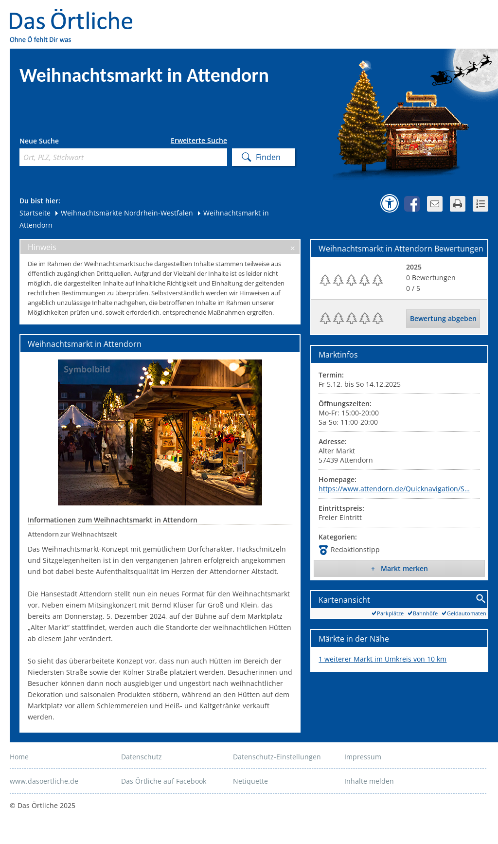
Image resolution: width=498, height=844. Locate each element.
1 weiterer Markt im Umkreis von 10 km (382, 659)
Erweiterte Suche (199, 140)
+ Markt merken (399, 568)
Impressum (362, 756)
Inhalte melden (369, 781)
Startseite (35, 212)
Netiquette (250, 781)
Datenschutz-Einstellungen (277, 756)
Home (19, 756)
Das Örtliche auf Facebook (163, 781)
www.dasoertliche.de (44, 781)
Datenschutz (141, 756)
